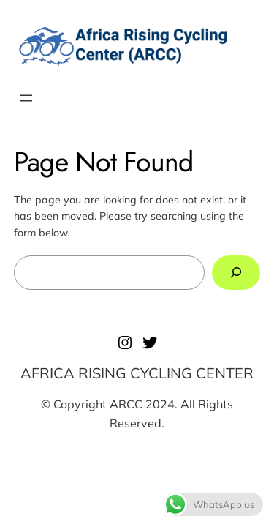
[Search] (236, 272)
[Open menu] (26, 98)
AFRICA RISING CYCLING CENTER (137, 373)
